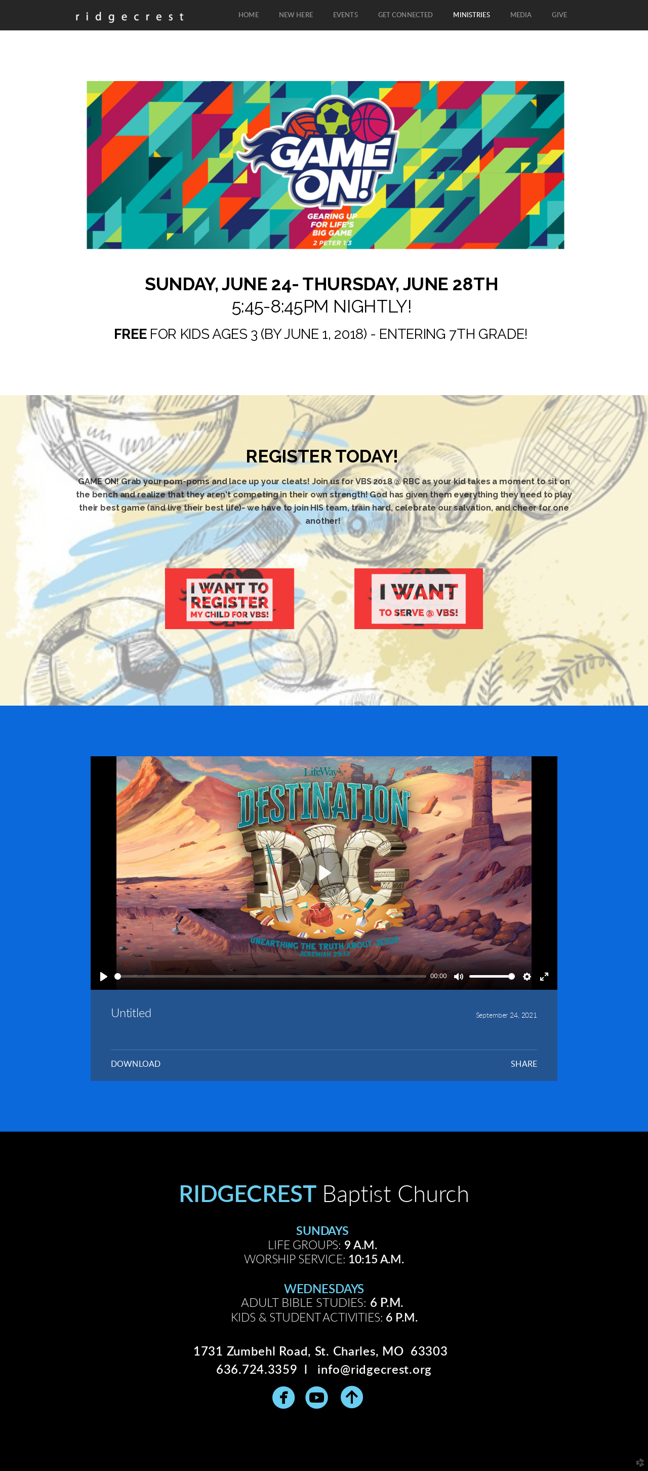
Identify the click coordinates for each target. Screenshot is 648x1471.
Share (524, 1064)
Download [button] (135, 1064)
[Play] (104, 977)
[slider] (270, 976)
